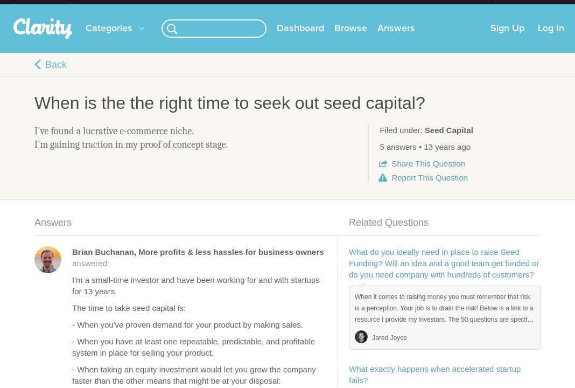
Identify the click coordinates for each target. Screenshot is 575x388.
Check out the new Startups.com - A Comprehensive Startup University (378, 7)
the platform (56, 6)
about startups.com (533, 7)
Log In (551, 37)
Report (429, 186)
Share (428, 172)
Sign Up (507, 37)
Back (56, 73)
